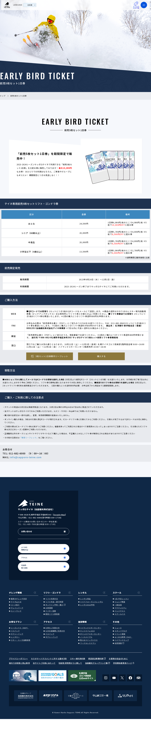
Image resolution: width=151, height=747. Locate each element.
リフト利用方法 (51, 599)
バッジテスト (120, 611)
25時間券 (49, 608)
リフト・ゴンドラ (52, 592)
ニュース (118, 628)
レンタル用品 (85, 599)
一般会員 (118, 605)
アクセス (48, 621)
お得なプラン (15, 621)
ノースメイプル (86, 637)
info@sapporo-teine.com (26, 457)
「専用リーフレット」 (29, 437)
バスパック (15, 631)
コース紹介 (15, 605)
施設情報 (82, 621)
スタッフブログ (121, 631)
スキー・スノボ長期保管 (20, 640)
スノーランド (16, 611)
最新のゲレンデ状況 (19, 599)
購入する (101, 356)
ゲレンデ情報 (15, 592)
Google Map (59, 514)
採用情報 (118, 643)
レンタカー (15, 637)
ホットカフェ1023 (87, 631)
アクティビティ (121, 608)
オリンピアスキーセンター (90, 634)
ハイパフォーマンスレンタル (91, 602)
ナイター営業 (50, 611)
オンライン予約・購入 (54, 605)
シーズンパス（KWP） (20, 628)
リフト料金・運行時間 (54, 602)
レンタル (82, 592)
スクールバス (120, 614)
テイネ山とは (16, 602)
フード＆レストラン (88, 643)
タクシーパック (17, 634)
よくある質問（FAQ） (123, 637)
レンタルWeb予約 (87, 605)
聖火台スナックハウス (89, 640)
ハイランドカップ (122, 640)
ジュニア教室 (120, 602)
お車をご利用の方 (52, 628)
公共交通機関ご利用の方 (55, 631)
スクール (117, 592)
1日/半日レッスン (122, 599)
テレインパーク (17, 608)
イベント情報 (120, 634)
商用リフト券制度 (52, 614)
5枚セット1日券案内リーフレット (52, 356)
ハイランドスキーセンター (90, 628)
